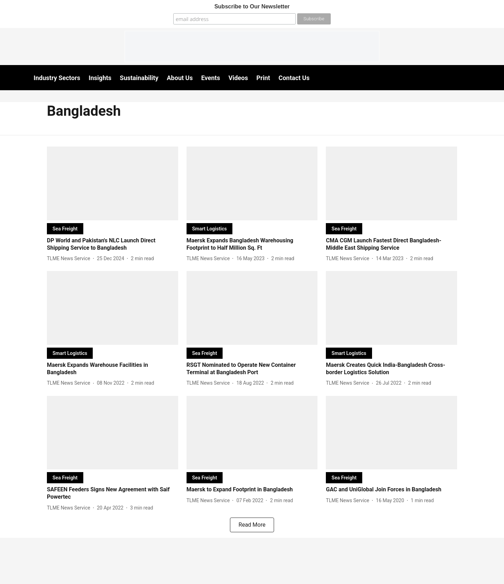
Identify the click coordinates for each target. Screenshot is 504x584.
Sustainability (139, 77)
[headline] (112, 244)
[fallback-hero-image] (112, 183)
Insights (100, 77)
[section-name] (65, 228)
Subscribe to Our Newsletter (251, 6)
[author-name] (70, 258)
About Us (180, 77)
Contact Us (294, 77)
